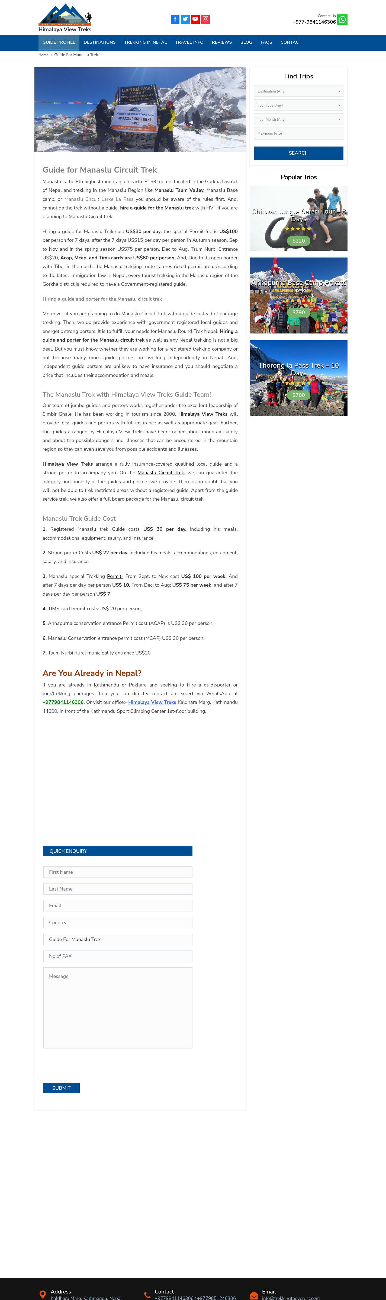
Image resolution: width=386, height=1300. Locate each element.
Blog (246, 42)
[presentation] (84, 1065)
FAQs (266, 42)
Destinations (100, 42)
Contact (291, 42)
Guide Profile (59, 42)
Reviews (222, 42)
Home (44, 55)
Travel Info (189, 42)
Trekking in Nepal (145, 42)
